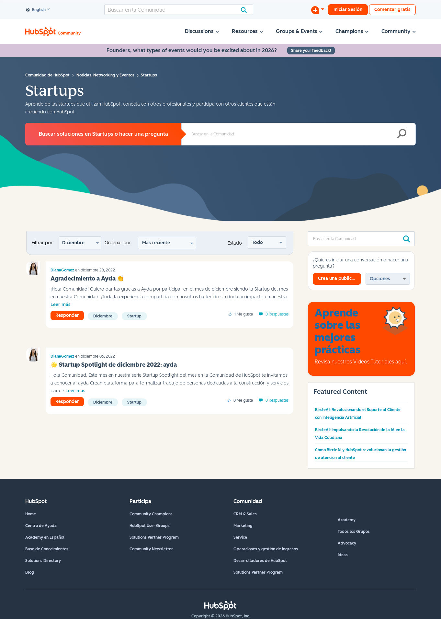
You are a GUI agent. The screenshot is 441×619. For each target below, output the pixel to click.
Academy (347, 520)
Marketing (243, 525)
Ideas (343, 555)
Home (30, 514)
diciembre (102, 316)
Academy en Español (44, 537)
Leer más (61, 304)
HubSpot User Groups (150, 525)
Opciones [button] (380, 278)
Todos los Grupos (354, 531)
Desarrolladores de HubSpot (260, 560)
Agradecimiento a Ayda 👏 (87, 278)
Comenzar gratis (392, 9)
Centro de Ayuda (41, 525)
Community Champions (151, 514)
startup (134, 316)
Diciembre (73, 243)
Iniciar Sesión (348, 9)
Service (240, 537)
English (36, 10)
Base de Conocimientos (46, 549)
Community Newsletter (151, 549)
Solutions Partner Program (154, 537)
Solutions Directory (43, 560)
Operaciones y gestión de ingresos (265, 549)
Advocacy (347, 543)
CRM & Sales (245, 514)
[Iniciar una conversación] (317, 10)
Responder (67, 315)
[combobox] (178, 10)
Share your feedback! (311, 50)
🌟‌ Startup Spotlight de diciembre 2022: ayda (114, 364)
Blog (29, 572)
